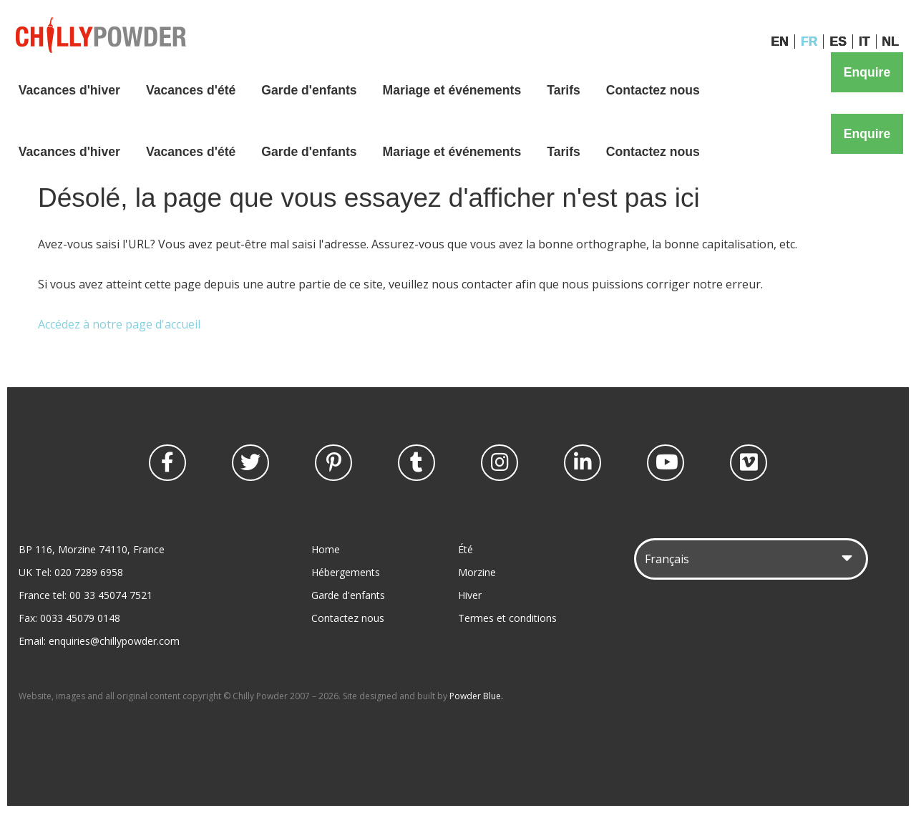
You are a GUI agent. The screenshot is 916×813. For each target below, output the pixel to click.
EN (780, 41)
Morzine (477, 572)
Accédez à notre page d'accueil (119, 324)
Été (465, 549)
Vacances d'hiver (69, 90)
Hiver (470, 595)
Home (325, 549)
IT (864, 41)
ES (837, 41)
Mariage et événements (452, 90)
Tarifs (563, 90)
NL (890, 41)
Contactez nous (653, 90)
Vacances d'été (190, 90)
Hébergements (345, 572)
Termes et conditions (507, 618)
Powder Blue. (476, 696)
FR (809, 41)
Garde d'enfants (308, 90)
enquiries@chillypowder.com (114, 641)
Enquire (867, 72)
